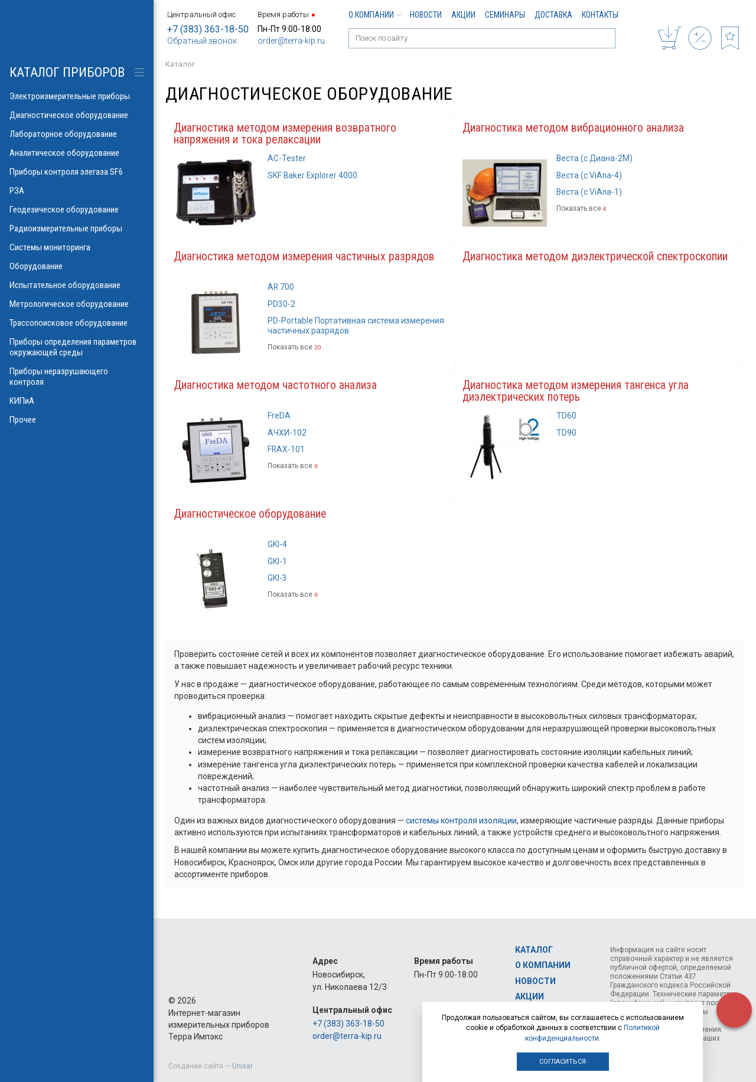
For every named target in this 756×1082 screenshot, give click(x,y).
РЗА (76, 190)
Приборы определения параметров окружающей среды (76, 347)
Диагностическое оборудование (251, 516)
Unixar (242, 1066)
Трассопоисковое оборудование (76, 323)
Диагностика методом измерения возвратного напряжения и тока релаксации (286, 134)
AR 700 (281, 288)
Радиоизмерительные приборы (76, 228)
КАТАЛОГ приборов (67, 72)
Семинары (505, 14)
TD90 (566, 434)
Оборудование (76, 266)
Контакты (600, 14)
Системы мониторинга (76, 247)
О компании (374, 14)
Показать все (581, 209)
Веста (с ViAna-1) (589, 192)
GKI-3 (277, 580)
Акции (463, 14)
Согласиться (562, 1061)
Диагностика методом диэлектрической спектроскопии (596, 257)
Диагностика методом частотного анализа (276, 387)
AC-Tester (287, 159)
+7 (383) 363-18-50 (208, 29)
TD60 (566, 417)
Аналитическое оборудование (76, 153)
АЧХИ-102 (287, 434)
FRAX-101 (286, 451)
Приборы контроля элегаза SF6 (76, 171)
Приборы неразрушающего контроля (76, 376)
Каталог (534, 949)
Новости (426, 14)
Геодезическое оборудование (76, 209)
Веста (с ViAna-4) (589, 176)
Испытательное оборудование (76, 285)
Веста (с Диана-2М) (595, 159)
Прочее (76, 419)
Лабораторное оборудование (76, 134)
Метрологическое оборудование (76, 304)
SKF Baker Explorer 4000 (313, 176)
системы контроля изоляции (461, 822)
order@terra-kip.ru (291, 40)
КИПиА (76, 400)
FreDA (279, 417)
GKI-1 (277, 563)
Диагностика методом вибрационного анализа (573, 128)
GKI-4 (277, 546)
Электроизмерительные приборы (76, 96)
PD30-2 (281, 305)
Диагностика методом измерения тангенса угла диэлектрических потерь (577, 393)
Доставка (553, 14)
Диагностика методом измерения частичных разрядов (305, 257)
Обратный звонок (202, 40)
